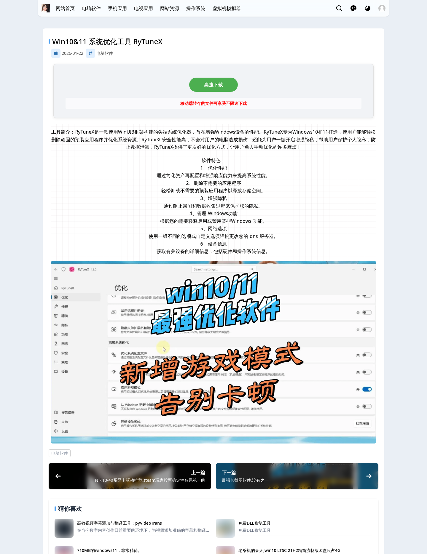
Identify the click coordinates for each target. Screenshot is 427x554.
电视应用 (143, 8)
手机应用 (117, 8)
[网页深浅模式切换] (368, 8)
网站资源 (169, 8)
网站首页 (65, 8)
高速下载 (213, 84)
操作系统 (195, 8)
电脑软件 (91, 8)
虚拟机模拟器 (226, 8)
